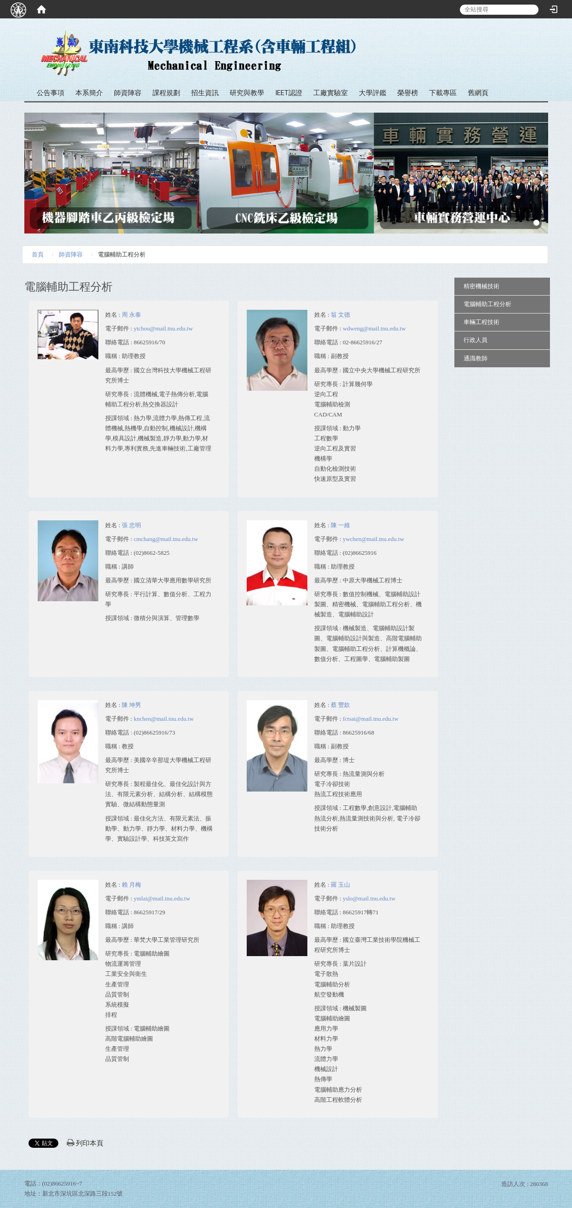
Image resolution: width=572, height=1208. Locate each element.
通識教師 (475, 358)
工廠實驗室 (330, 93)
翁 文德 (340, 314)
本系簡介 (89, 93)
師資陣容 (128, 93)
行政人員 (475, 339)
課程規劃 (166, 93)
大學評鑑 (372, 93)
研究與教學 (247, 93)
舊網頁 (478, 93)
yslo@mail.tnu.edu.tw (369, 898)
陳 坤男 (131, 704)
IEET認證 (288, 93)
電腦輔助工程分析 (487, 304)
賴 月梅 (131, 884)
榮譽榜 (407, 93)
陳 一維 (340, 525)
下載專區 (443, 93)
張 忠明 (131, 525)
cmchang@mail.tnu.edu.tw (166, 539)
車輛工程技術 (481, 322)
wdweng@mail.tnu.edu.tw (374, 328)
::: (537, 36)
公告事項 (50, 93)
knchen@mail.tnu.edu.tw (164, 718)
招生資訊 (205, 93)
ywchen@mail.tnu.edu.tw (373, 539)
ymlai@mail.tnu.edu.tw (162, 898)
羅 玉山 (340, 884)
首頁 (38, 254)
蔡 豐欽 (340, 704)
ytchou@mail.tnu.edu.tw (163, 328)
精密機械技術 (481, 286)
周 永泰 (131, 314)
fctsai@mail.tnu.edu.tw (370, 718)
